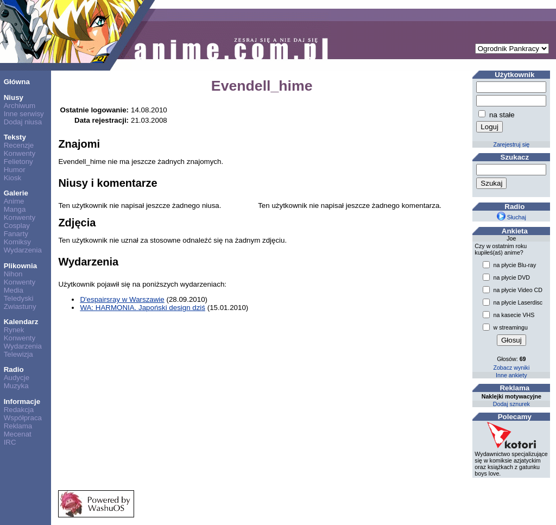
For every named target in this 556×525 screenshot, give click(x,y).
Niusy (13, 97)
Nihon (13, 274)
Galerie (16, 193)
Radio (14, 369)
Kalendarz (21, 322)
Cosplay (17, 226)
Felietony (18, 161)
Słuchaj (511, 217)
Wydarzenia (23, 250)
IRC (10, 442)
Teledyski (19, 298)
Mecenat (17, 434)
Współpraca (23, 418)
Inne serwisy (24, 114)
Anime (14, 201)
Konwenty (20, 153)
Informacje (22, 401)
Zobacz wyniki (511, 367)
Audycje (16, 378)
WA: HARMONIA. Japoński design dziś (142, 307)
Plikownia (20, 266)
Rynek (14, 330)
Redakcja (19, 410)
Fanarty (16, 234)
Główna (17, 82)
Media (13, 290)
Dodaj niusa (23, 122)
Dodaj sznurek (511, 404)
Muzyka (16, 386)
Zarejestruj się (511, 144)
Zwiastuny (20, 306)
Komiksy (17, 242)
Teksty (15, 137)
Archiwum (20, 106)
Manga (15, 209)
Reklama (18, 426)
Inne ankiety (511, 375)
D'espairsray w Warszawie (122, 299)
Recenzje (19, 145)
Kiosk (13, 178)
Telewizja (18, 354)
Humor (15, 170)
